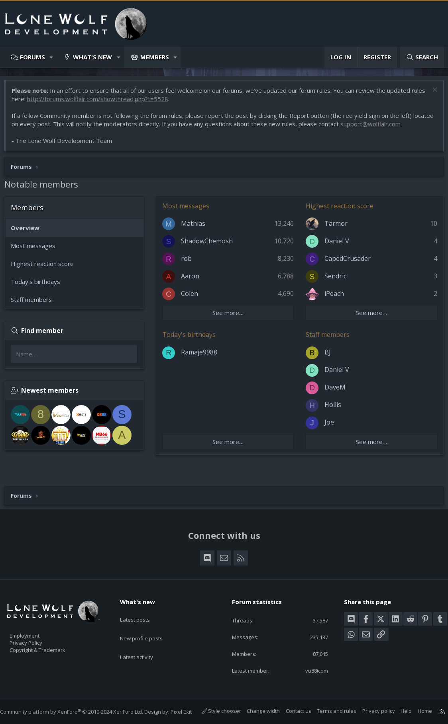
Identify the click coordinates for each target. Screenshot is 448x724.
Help (398, 711)
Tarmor (336, 227)
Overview (29, 232)
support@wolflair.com (396, 128)
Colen (193, 297)
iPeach (334, 297)
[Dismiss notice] (429, 94)
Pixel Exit (189, 703)
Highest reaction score (46, 268)
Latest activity (143, 635)
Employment (35, 624)
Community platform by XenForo (79, 703)
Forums (32, 57)
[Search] (422, 57)
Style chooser (213, 711)
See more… (230, 317)
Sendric (335, 280)
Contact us (290, 711)
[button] (51, 57)
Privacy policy (370, 711)
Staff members (35, 303)
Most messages (37, 250)
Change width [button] (255, 711)
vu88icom (311, 663)
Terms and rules (328, 711)
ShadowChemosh (211, 245)
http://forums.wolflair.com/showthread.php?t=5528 (116, 103)
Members (154, 57)
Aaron (194, 280)
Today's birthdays (39, 286)
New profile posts (149, 620)
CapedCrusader (347, 262)
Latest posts (141, 604)
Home (417, 711)
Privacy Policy (36, 632)
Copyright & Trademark (50, 640)
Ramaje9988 (203, 356)
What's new (92, 57)
